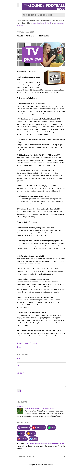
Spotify (44, 23)
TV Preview (33, 343)
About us (42, 15)
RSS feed (31, 433)
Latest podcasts (29, 15)
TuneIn (49, 23)
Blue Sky (33, 439)
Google (39, 23)
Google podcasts (38, 427)
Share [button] (19, 347)
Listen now (20, 406)
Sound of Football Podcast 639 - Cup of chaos (39, 408)
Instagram (22, 439)
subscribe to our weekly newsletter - (46, 443)
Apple (34, 23)
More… (51, 15)
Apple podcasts (24, 427)
